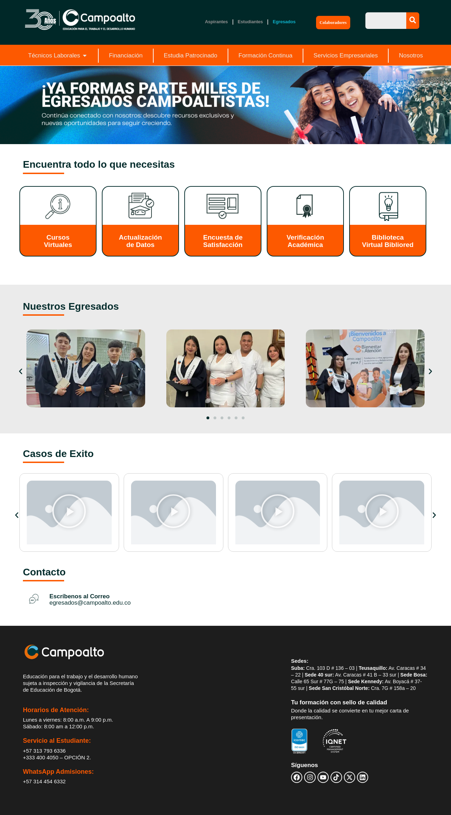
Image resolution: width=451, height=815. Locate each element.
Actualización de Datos (140, 241)
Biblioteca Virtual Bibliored (387, 241)
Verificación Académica (305, 241)
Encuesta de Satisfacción (223, 241)
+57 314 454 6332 (44, 781)
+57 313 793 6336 (44, 751)
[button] (20, 371)
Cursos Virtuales (58, 241)
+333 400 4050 (40, 757)
